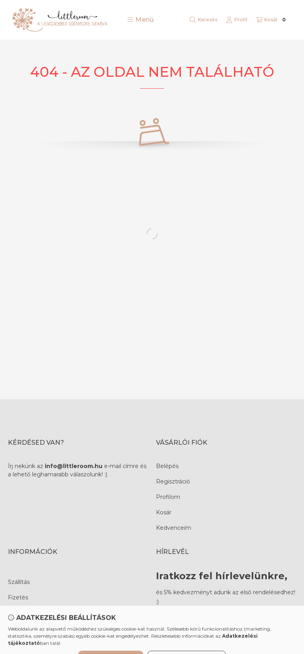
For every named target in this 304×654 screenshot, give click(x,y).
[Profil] (237, 20)
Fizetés (18, 597)
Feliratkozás (184, 623)
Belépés (167, 466)
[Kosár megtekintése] (272, 20)
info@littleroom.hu (74, 466)
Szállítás (19, 582)
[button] (140, 20)
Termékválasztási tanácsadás (47, 612)
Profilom (168, 496)
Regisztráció (173, 481)
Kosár (163, 512)
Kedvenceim (173, 527)
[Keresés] (203, 20)
